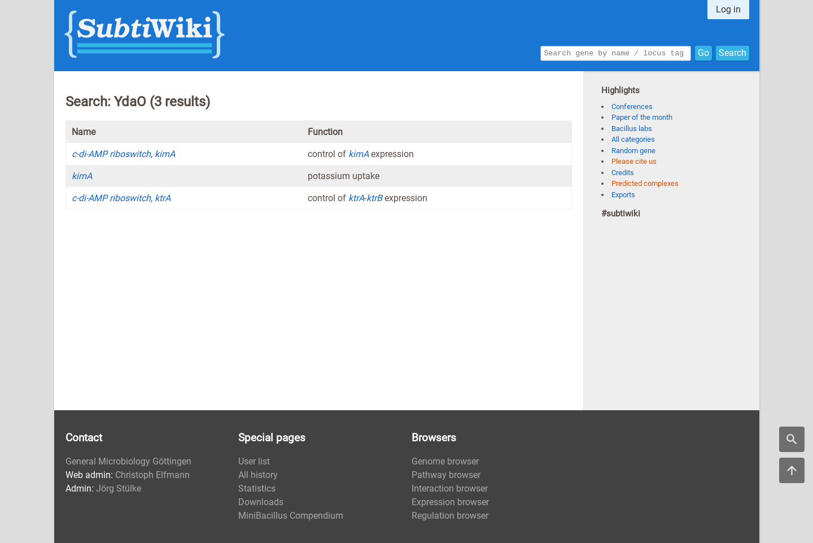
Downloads (260, 502)
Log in (728, 9)
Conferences (632, 106)
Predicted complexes (645, 183)
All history (258, 475)
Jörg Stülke (118, 488)
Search (732, 52)
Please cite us (634, 161)
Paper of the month (641, 117)
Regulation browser (450, 515)
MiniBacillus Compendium (290, 515)
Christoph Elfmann (152, 475)
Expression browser (450, 502)
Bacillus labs (631, 128)
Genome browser (445, 461)
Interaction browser (450, 488)
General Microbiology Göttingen (128, 461)
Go (703, 52)
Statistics (257, 488)
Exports (623, 194)
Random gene (633, 150)
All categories (633, 139)
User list (254, 461)
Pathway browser (446, 475)
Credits (622, 172)
